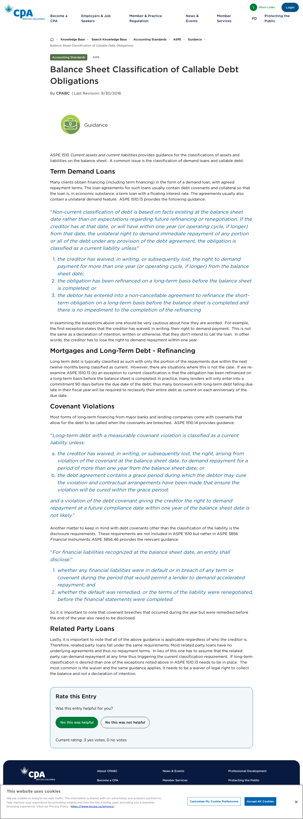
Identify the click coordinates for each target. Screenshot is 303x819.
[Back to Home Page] (24, 12)
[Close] (296, 802)
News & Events (192, 18)
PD (254, 18)
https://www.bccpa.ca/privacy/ (92, 806)
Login (290, 7)
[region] (151, 802)
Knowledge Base (73, 39)
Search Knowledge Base (109, 39)
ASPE (177, 39)
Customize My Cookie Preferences (214, 801)
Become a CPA (58, 18)
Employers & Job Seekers (96, 18)
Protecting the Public (277, 18)
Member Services (224, 18)
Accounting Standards (149, 39)
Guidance (195, 39)
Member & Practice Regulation (145, 18)
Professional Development (247, 771)
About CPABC (107, 771)
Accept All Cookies (260, 801)
